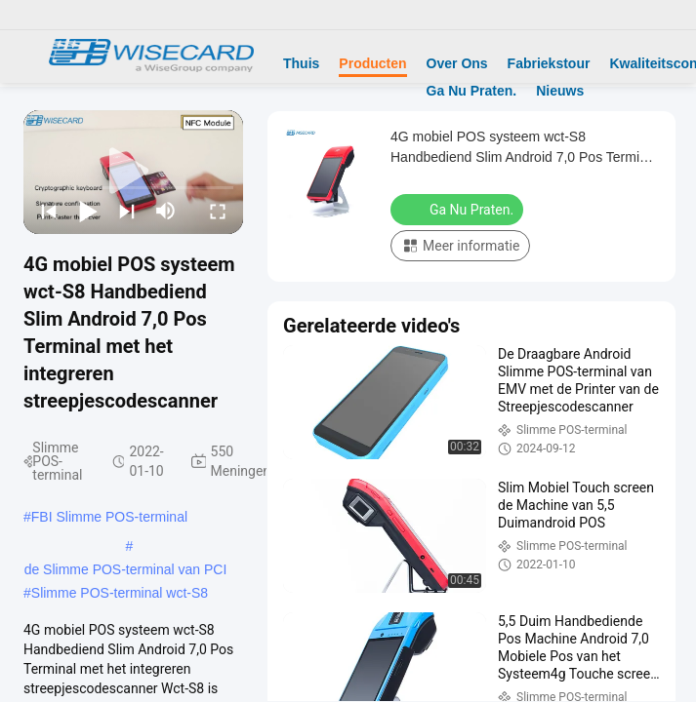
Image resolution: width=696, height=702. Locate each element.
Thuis (301, 63)
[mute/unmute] (165, 210)
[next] (126, 210)
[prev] (48, 210)
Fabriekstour (549, 63)
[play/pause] (87, 210)
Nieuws (560, 90)
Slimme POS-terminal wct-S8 (119, 593)
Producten (372, 63)
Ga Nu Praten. (472, 91)
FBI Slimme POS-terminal (109, 517)
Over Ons (457, 63)
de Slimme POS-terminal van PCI (125, 569)
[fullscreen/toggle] (217, 210)
